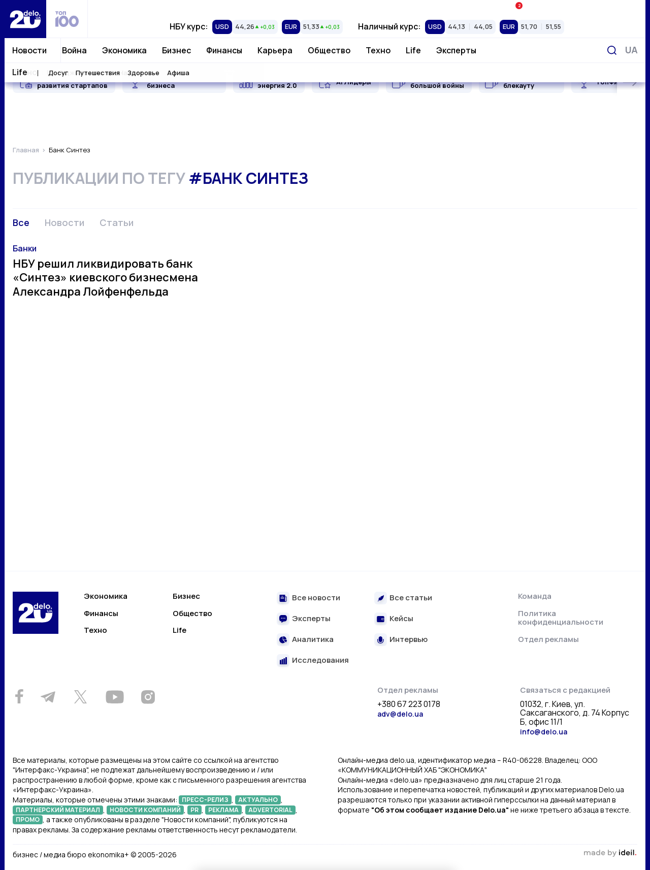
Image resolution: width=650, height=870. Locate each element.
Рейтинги (181, 7)
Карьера (274, 50)
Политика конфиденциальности (560, 618)
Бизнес (176, 50)
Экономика (124, 50)
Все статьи (410, 598)
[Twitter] (80, 696)
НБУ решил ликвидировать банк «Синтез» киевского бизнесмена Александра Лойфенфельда (105, 277)
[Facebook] (19, 696)
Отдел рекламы (548, 639)
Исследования (320, 660)
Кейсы (401, 619)
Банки (25, 248)
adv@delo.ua (400, 714)
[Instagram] (148, 697)
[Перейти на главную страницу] (25, 19)
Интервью (408, 639)
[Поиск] (612, 50)
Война (74, 50)
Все (21, 222)
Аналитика (313, 639)
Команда (534, 596)
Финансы (224, 50)
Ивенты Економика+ (552, 7)
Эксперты (456, 50)
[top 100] (67, 19)
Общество (329, 50)
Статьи (117, 222)
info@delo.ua (543, 731)
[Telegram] (48, 697)
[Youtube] (114, 697)
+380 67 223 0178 (408, 704)
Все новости (316, 598)
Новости (29, 50)
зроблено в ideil (609, 853)
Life (413, 50)
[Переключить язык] (631, 50)
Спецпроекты (367, 7)
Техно (378, 50)
